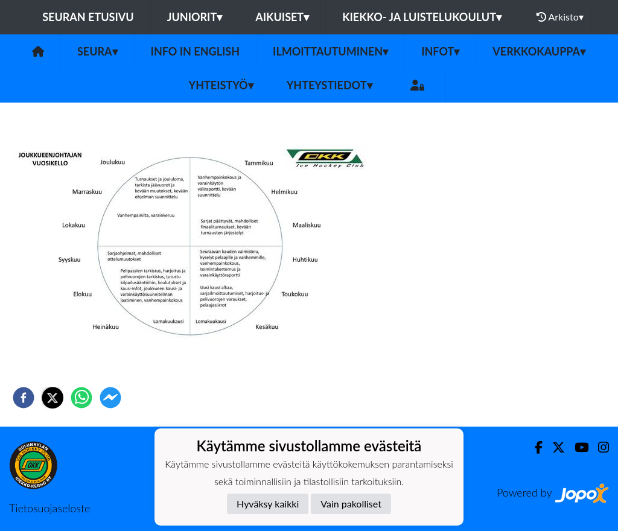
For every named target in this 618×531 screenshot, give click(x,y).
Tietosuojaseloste (49, 508)
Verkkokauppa (538, 51)
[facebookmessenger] (110, 398)
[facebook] (23, 398)
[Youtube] (576, 447)
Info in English (195, 51)
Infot (440, 51)
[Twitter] (554, 447)
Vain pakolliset (350, 503)
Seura (97, 51)
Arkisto (560, 17)
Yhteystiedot (329, 85)
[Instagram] (598, 447)
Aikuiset (282, 17)
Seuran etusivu (88, 17)
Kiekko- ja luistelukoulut (422, 17)
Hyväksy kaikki (268, 503)
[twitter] (52, 398)
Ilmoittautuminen (330, 51)
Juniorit (195, 17)
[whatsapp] (81, 398)
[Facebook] (534, 447)
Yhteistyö (221, 85)
